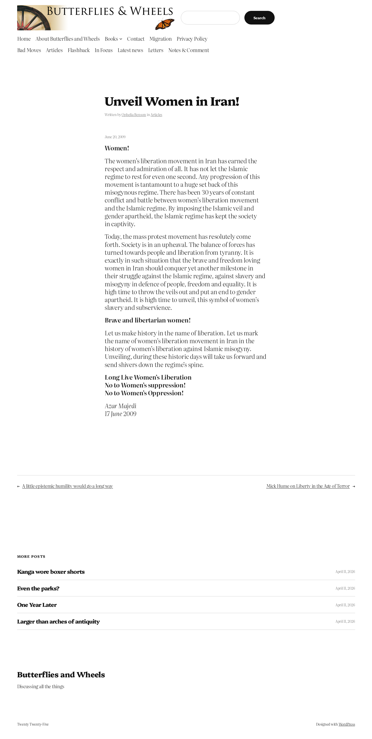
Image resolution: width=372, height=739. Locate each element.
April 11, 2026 (345, 571)
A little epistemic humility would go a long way (67, 485)
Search (259, 17)
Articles (156, 114)
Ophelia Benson (134, 114)
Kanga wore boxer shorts (51, 571)
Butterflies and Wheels (61, 674)
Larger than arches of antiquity (58, 621)
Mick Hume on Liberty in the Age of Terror (308, 485)
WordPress (347, 724)
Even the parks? (38, 588)
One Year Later (37, 605)
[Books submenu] (120, 38)
